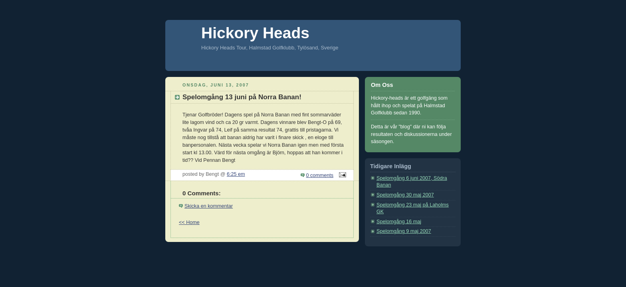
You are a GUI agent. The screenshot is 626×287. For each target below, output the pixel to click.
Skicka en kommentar (208, 206)
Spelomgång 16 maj (398, 221)
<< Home (189, 222)
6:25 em (236, 174)
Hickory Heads (255, 32)
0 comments (320, 175)
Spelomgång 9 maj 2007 (403, 231)
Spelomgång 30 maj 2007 (405, 195)
